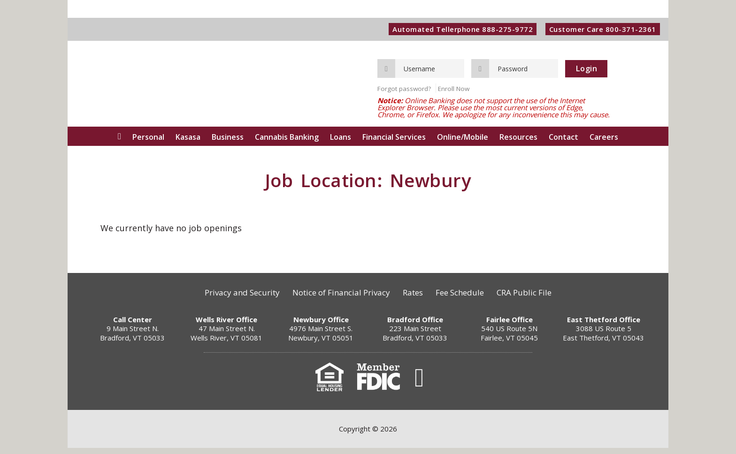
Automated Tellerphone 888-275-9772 (459, 29)
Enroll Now (453, 90)
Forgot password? (404, 90)
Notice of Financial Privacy (339, 299)
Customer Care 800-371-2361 (600, 29)
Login (586, 69)
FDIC (378, 383)
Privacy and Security (237, 299)
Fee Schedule (462, 299)
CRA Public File (528, 299)
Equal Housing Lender (329, 383)
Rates (413, 299)
